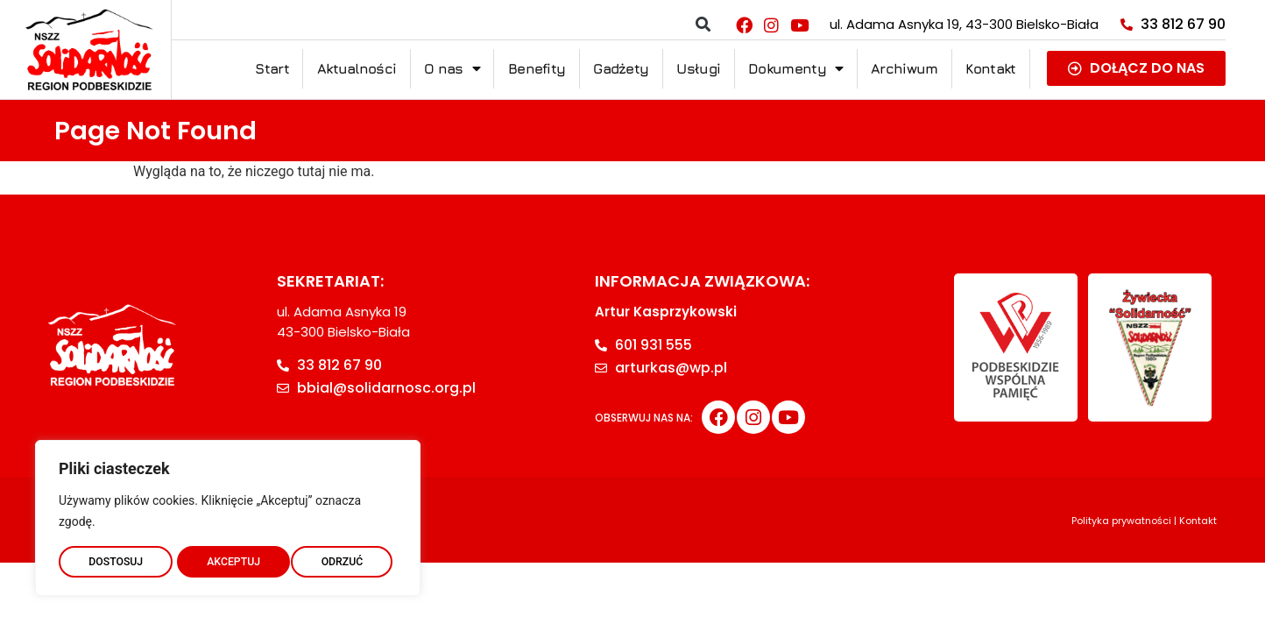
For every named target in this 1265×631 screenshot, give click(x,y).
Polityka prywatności (1121, 521)
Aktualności (356, 68)
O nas (452, 68)
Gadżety (620, 68)
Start (272, 68)
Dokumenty (795, 68)
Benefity (536, 68)
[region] (227, 514)
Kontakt (990, 68)
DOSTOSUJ (115, 558)
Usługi (698, 68)
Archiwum (904, 68)
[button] (703, 25)
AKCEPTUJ (340, 558)
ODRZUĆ (227, 558)
